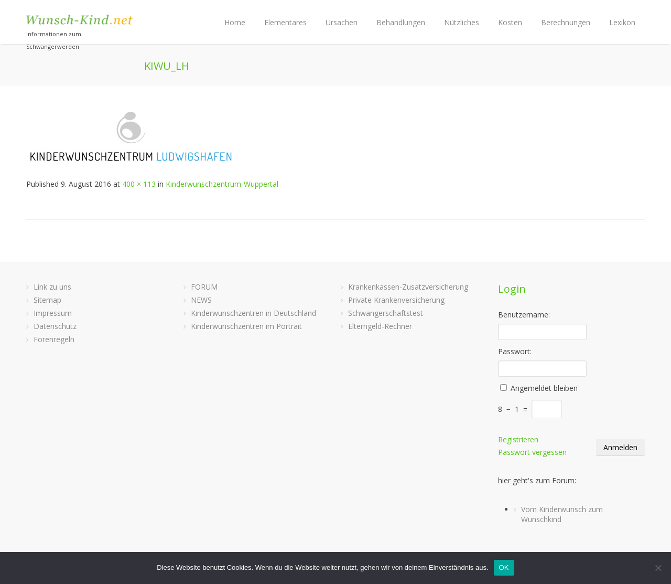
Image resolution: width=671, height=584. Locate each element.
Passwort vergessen (532, 452)
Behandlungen (400, 22)
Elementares (285, 22)
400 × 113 (139, 184)
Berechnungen (565, 22)
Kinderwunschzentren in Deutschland (253, 313)
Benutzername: (524, 315)
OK (504, 567)
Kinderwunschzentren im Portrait (246, 326)
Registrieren (518, 439)
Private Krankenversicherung (396, 300)
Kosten (510, 22)
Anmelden (620, 447)
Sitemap (47, 300)
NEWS (201, 300)
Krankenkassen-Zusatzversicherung (408, 287)
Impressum (53, 313)
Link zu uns (52, 287)
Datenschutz (55, 326)
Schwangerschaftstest (385, 313)
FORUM (204, 287)
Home (234, 22)
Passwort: (515, 351)
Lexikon (622, 22)
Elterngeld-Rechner (380, 326)
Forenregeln (54, 339)
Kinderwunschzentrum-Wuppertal (222, 184)
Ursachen (342, 22)
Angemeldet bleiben (544, 388)
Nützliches (461, 22)
